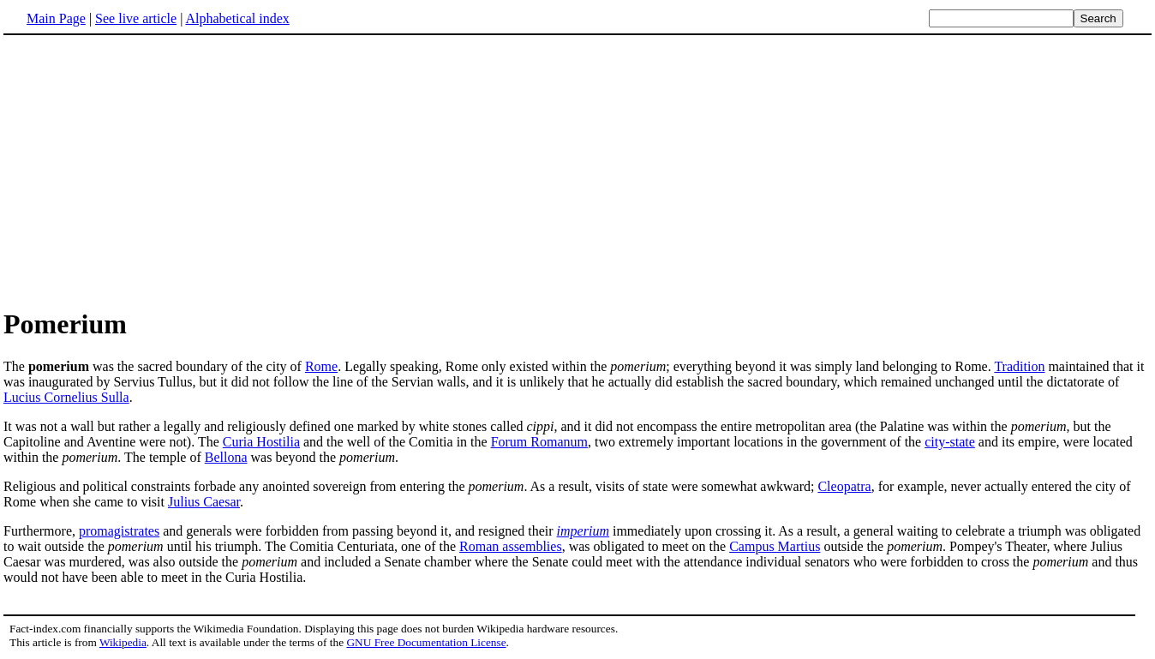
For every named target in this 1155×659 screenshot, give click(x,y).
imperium (583, 531)
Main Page (56, 18)
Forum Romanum (539, 441)
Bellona (226, 457)
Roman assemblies (510, 546)
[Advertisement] (577, 171)
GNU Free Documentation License (426, 642)
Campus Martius (774, 546)
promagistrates (119, 531)
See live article (136, 18)
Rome (321, 366)
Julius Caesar (204, 501)
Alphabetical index (237, 18)
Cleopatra (844, 486)
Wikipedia (123, 642)
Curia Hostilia (261, 441)
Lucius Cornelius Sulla (66, 397)
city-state (950, 441)
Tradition (1019, 366)
